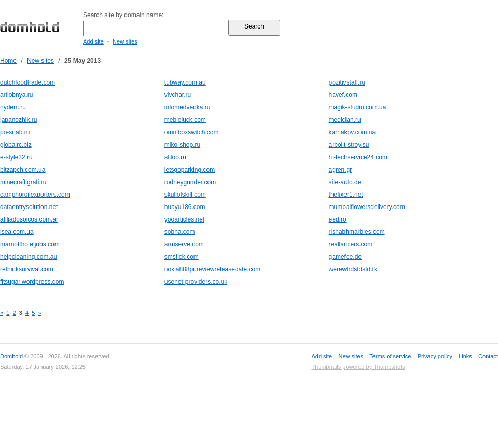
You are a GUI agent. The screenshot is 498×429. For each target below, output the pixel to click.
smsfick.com (181, 256)
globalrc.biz (16, 144)
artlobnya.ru (16, 95)
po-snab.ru (15, 132)
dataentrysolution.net (29, 207)
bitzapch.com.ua (22, 169)
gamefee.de (345, 256)
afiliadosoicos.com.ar (29, 219)
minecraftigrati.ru (23, 182)
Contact (488, 356)
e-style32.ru (16, 157)
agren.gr (340, 169)
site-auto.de (345, 182)
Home (8, 60)
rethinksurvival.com (26, 269)
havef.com (343, 95)
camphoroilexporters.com (35, 194)
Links (465, 356)
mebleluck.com (185, 119)
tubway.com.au (185, 82)
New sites (125, 41)
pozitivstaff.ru (347, 82)
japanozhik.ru (18, 119)
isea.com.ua (17, 232)
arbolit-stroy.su (349, 144)
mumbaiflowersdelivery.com (367, 207)
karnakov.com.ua (352, 132)
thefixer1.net (346, 194)
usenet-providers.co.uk (195, 281)
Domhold (11, 356)
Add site (93, 41)
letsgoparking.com (189, 169)
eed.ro (338, 219)
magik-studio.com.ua (357, 107)
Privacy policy (435, 356)
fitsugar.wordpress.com (32, 281)
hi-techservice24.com (358, 157)
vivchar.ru (177, 95)
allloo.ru (175, 157)
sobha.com (179, 232)
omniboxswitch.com (191, 132)
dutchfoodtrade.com (27, 82)
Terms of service (390, 356)
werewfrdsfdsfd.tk (353, 269)
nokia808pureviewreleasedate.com (212, 269)
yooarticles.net (184, 219)
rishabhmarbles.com (357, 232)
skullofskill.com (185, 194)
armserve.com (184, 244)
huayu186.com (184, 207)
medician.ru (345, 119)
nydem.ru (13, 107)
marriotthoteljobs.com (30, 244)
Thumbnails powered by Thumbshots (358, 367)
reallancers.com (351, 244)
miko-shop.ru (182, 144)
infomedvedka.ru (187, 107)
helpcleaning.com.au (28, 256)
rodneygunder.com (190, 182)
